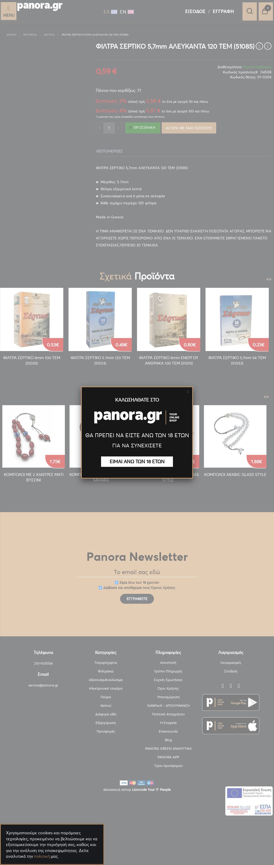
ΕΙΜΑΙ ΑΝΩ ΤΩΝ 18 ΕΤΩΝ (137, 462)
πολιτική (42, 856)
